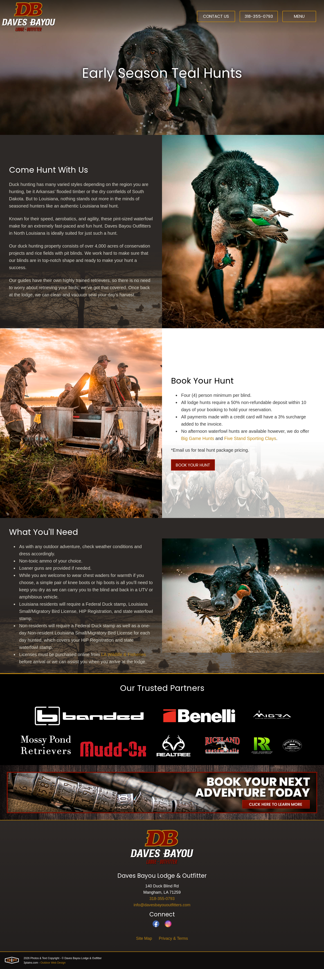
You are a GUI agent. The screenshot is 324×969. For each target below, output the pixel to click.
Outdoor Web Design (53, 962)
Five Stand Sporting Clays (250, 438)
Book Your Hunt (193, 465)
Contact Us (216, 16)
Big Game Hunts (197, 438)
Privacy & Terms (173, 938)
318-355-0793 (259, 16)
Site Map (144, 938)
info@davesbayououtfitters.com (162, 905)
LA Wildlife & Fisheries (123, 654)
